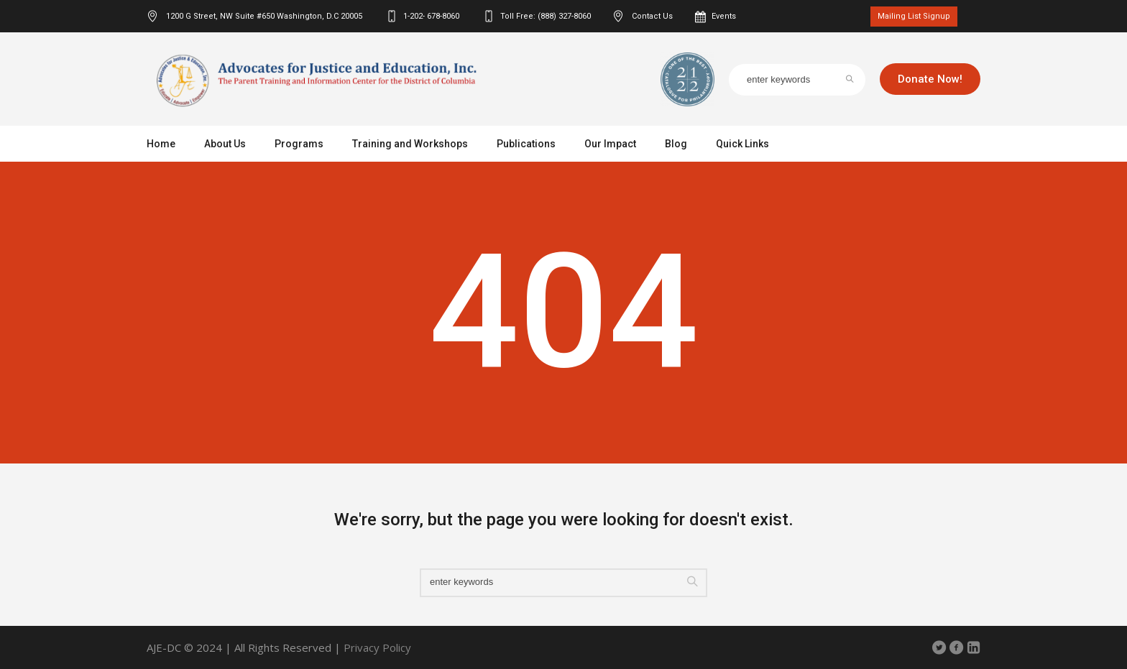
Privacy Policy (377, 647)
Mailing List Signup (914, 16)
